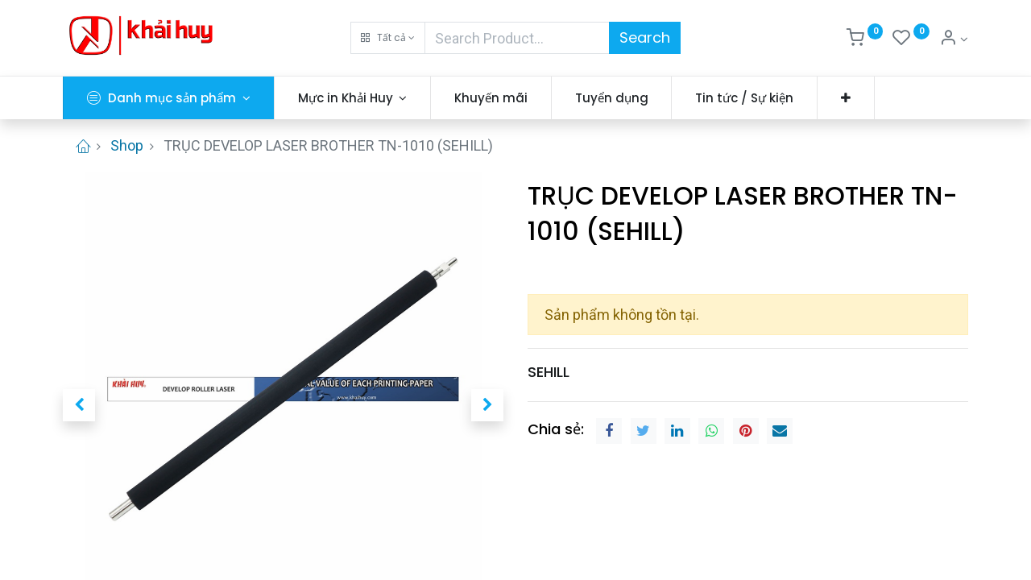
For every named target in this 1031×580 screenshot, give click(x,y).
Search (644, 37)
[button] (387, 38)
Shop (126, 145)
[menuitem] (491, 98)
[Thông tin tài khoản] (953, 39)
